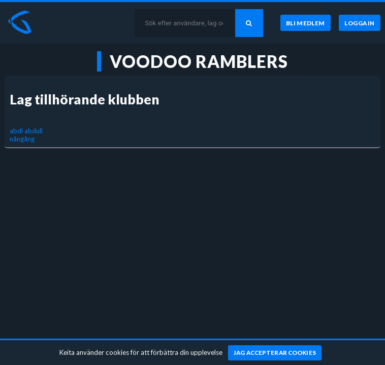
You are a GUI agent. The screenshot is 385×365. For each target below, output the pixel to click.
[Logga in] (359, 23)
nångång (22, 139)
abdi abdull (26, 131)
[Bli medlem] (305, 23)
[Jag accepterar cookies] (275, 352)
